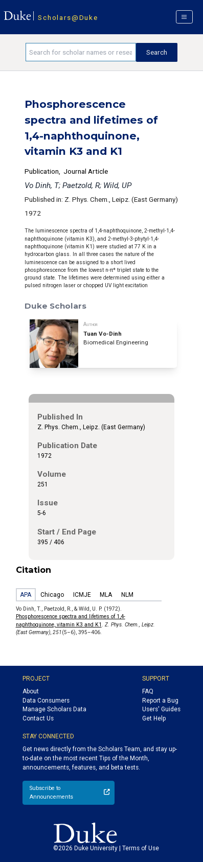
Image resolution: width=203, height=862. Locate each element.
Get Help (154, 718)
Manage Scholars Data (54, 709)
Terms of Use (140, 848)
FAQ (147, 691)
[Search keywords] (81, 52)
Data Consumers (46, 700)
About (30, 691)
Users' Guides (161, 709)
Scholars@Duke (68, 17)
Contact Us (38, 718)
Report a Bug (160, 700)
